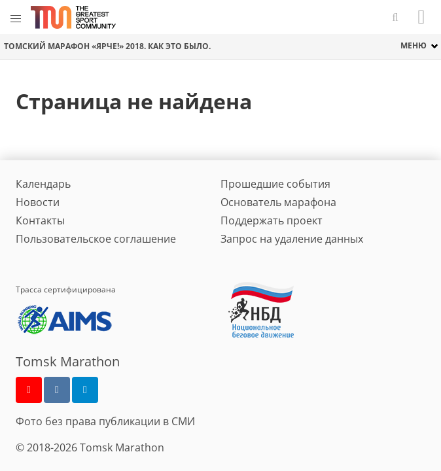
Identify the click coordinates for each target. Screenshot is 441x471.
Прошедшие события (275, 184)
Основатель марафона (278, 202)
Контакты (40, 220)
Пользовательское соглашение (96, 239)
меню (413, 45)
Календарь (43, 184)
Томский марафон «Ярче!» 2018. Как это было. (107, 46)
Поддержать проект (271, 220)
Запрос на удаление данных (291, 239)
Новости (38, 202)
